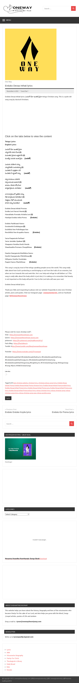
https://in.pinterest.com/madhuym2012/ (28, 340)
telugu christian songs (58, 390)
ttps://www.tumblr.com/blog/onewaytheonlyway (29, 346)
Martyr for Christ (13, 658)
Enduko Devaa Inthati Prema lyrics (16, 388)
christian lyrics (33, 383)
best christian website (20, 383)
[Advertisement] (39, 117)
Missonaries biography (15, 655)
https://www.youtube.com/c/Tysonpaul (26, 351)
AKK (8, 652)
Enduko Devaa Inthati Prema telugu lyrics (22, 390)
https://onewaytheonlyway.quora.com (24, 337)
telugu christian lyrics (43, 390)
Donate (9, 670)
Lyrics (8, 398)
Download (43, 558)
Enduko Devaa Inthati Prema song (39, 388)
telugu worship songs (44, 393)
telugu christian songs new (27, 393)
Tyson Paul (24, 91)
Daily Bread (11, 664)
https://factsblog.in (21, 343)
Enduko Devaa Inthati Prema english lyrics (56, 385)
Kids (8, 667)
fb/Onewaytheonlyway (18, 296)
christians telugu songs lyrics (47, 383)
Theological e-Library (14, 661)
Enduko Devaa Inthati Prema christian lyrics (29, 385)
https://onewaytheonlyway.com (21, 335)
